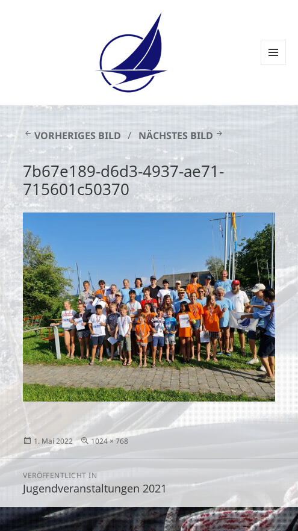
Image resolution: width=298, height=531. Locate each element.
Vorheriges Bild (77, 135)
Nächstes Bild (175, 135)
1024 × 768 (109, 441)
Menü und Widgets (273, 64)
